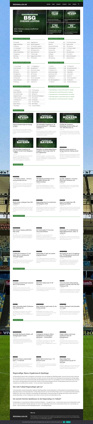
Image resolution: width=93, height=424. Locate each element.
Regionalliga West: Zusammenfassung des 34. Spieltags (61, 98)
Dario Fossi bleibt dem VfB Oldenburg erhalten (67, 203)
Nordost (58, 4)
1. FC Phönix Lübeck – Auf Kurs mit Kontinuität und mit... (22, 179)
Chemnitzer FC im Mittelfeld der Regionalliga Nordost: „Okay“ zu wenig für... (69, 231)
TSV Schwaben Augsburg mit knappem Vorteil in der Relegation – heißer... (23, 151)
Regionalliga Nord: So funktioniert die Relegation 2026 (46, 203)
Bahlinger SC (15, 304)
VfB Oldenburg (39, 176)
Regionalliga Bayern (63, 122)
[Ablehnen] (91, 422)
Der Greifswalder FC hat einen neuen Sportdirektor (45, 230)
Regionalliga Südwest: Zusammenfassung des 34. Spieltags (61, 96)
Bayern (48, 4)
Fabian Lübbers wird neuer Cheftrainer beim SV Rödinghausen (67, 335)
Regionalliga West (63, 356)
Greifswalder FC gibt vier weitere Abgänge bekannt (45, 254)
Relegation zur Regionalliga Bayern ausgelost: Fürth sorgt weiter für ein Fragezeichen (46, 151)
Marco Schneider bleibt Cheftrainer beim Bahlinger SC (23, 307)
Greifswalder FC (67, 30)
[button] (78, 4)
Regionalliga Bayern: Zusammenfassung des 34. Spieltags (61, 89)
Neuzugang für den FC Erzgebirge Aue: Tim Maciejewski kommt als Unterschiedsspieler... (69, 255)
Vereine (74, 4)
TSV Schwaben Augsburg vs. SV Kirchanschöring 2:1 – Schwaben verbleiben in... (46, 126)
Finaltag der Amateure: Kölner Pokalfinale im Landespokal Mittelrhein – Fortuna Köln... (45, 335)
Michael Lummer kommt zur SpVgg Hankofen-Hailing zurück (69, 150)
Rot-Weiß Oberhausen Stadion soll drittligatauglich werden (23, 334)
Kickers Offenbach (63, 304)
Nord (53, 4)
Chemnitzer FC (62, 227)
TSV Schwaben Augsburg (40, 122)
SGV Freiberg (62, 280)
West (69, 4)
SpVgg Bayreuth (67, 17)
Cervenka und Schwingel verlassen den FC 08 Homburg (23, 283)
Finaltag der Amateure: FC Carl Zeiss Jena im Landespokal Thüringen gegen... (22, 255)
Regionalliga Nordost (16, 227)
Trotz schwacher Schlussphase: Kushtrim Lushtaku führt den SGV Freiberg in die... (69, 284)
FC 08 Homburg (50, 17)
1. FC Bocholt (15, 356)
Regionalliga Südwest (40, 304)
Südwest (64, 4)
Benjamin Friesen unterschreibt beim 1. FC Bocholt (22, 359)
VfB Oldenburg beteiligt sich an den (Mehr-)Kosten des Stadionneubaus (45, 180)
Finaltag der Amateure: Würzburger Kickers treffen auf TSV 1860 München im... (69, 126)
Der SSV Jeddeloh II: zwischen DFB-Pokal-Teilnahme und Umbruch (68, 180)
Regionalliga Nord (16, 176)
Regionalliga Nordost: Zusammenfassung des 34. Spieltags (61, 94)
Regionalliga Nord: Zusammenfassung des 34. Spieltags (61, 92)
